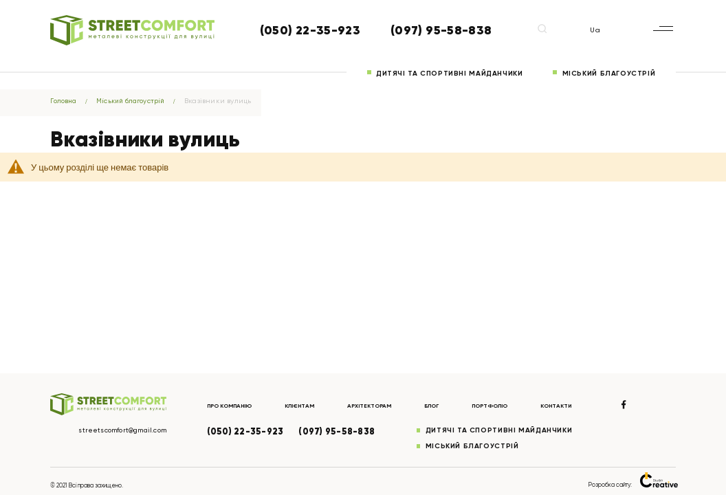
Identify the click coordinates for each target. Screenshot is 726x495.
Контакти (574, 405)
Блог (444, 405)
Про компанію (231, 405)
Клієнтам (306, 405)
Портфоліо (504, 405)
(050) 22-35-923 (310, 30)
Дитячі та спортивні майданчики (449, 73)
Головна (66, 100)
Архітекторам (380, 405)
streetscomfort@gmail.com (118, 430)
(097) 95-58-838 (441, 30)
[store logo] (132, 30)
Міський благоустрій (609, 73)
